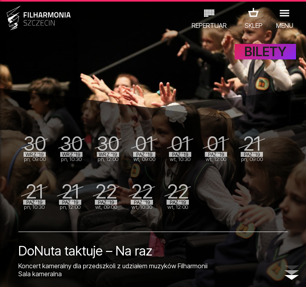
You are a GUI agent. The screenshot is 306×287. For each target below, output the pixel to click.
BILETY (265, 59)
